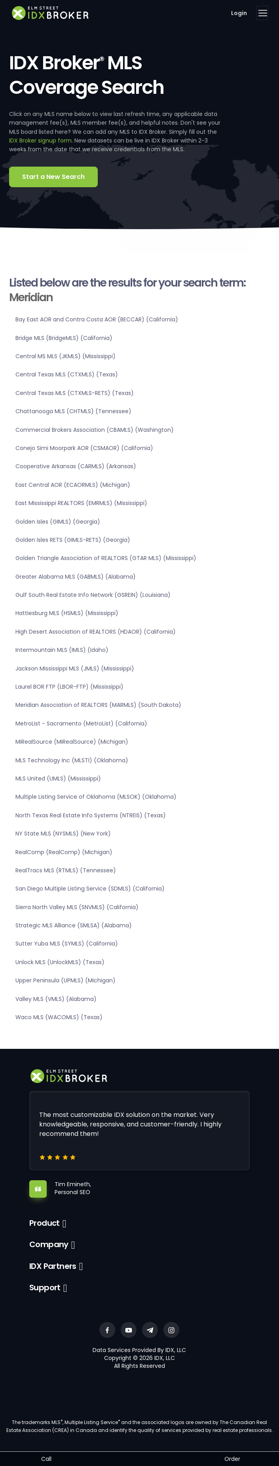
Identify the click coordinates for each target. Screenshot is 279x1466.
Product (44, 1223)
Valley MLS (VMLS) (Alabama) (56, 999)
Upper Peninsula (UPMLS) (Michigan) (65, 980)
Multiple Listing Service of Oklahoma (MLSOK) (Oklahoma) (96, 797)
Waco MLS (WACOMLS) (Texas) (58, 1017)
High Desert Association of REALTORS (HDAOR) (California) (95, 632)
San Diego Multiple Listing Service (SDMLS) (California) (90, 889)
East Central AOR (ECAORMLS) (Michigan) (72, 485)
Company (48, 1244)
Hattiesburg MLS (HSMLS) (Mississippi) (66, 613)
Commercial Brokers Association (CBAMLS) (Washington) (94, 430)
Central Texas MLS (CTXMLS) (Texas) (66, 374)
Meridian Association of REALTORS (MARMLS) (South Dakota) (98, 705)
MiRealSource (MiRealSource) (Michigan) (71, 742)
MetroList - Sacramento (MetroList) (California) (81, 723)
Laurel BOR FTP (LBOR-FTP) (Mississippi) (69, 687)
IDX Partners (52, 1266)
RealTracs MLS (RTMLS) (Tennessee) (65, 870)
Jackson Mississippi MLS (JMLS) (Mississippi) (74, 668)
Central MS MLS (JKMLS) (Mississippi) (65, 356)
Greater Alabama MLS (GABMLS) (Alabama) (75, 577)
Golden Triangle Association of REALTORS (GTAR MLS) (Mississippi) (105, 558)
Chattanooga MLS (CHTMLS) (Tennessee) (73, 411)
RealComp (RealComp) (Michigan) (63, 852)
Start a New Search (53, 176)
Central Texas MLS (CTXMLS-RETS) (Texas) (74, 393)
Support (45, 1287)
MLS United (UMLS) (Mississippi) (58, 778)
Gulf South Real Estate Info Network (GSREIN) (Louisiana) (93, 595)
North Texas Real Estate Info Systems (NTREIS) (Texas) (90, 815)
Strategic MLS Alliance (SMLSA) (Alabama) (73, 925)
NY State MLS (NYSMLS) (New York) (63, 833)
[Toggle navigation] (262, 13)
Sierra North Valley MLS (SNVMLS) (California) (77, 907)
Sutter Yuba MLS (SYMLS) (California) (66, 944)
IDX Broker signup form (40, 140)
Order (232, 1459)
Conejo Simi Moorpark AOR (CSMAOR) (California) (84, 448)
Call (46, 1459)
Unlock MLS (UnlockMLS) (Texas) (59, 962)
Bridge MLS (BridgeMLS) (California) (63, 338)
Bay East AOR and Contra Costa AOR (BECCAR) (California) (96, 319)
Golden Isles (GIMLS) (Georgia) (57, 522)
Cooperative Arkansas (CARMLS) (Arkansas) (75, 466)
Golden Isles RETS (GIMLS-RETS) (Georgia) (72, 540)
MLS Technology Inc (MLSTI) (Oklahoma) (71, 760)
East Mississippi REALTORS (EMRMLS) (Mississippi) (81, 503)
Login (239, 13)
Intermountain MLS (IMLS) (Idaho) (61, 650)
